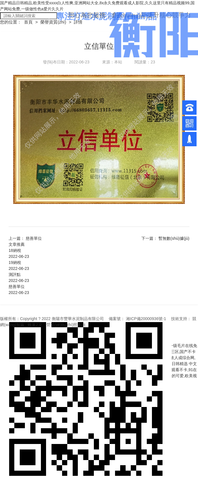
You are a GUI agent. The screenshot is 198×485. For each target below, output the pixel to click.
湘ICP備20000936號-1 (146, 318)
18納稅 (15, 250)
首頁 (29, 22)
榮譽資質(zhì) (53, 22)
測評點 (15, 274)
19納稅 (15, 262)
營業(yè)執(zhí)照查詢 (65, 324)
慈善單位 (34, 238)
